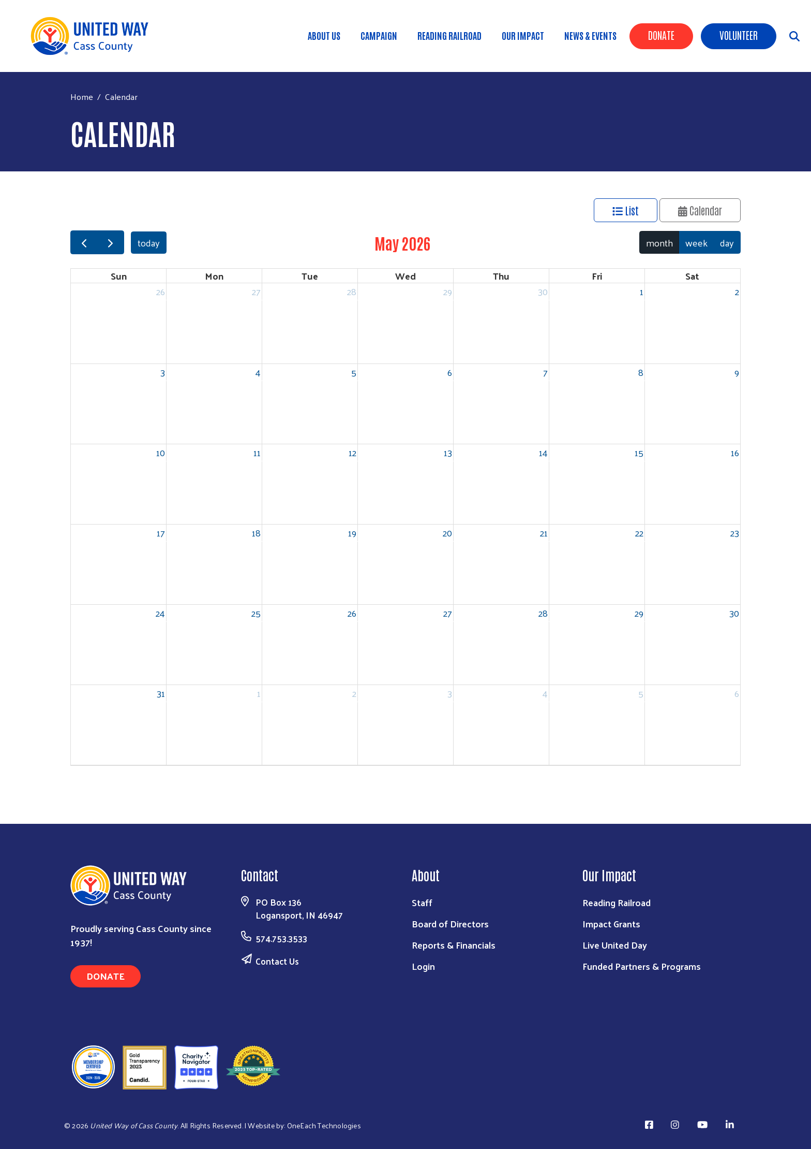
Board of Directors (450, 923)
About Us (324, 35)
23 (734, 533)
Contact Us (277, 961)
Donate (661, 34)
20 (447, 533)
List (625, 210)
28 (351, 291)
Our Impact (523, 35)
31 (161, 693)
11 (257, 452)
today (149, 242)
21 (544, 533)
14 (543, 452)
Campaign (379, 35)
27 (256, 291)
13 (448, 452)
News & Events (590, 35)
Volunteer (738, 34)
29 (447, 291)
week (696, 242)
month (659, 242)
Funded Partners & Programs (641, 966)
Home (81, 96)
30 (543, 291)
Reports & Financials (453, 945)
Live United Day (614, 945)
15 (639, 452)
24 (160, 613)
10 (160, 452)
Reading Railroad (449, 35)
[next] (110, 242)
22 (639, 533)
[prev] (83, 242)
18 (256, 533)
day (727, 242)
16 (735, 452)
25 (256, 613)
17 (161, 533)
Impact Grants (611, 923)
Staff (422, 902)
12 (352, 452)
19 (352, 533)
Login (423, 966)
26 (160, 291)
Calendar (700, 210)
